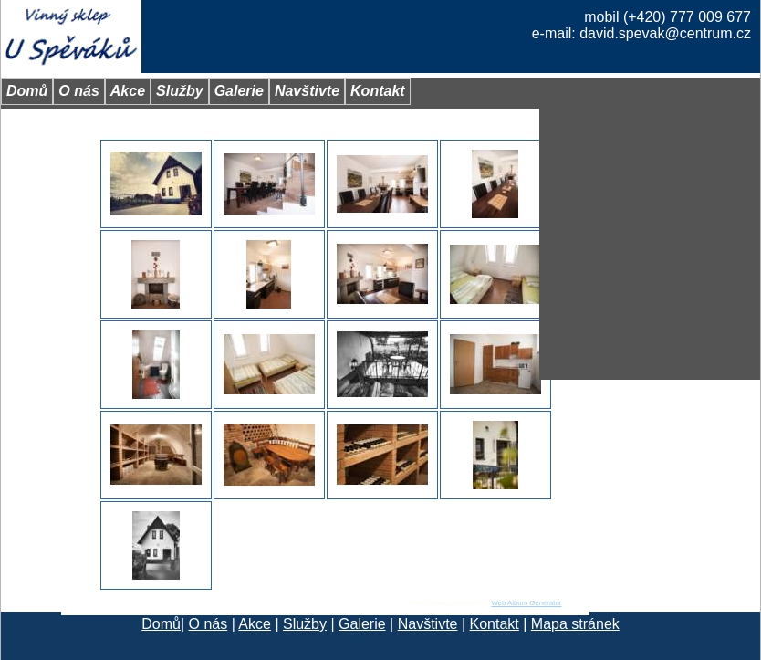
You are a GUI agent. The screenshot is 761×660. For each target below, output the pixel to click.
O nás (208, 624)
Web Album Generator (526, 603)
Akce (254, 624)
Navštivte (428, 624)
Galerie (362, 624)
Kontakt (494, 624)
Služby (305, 624)
